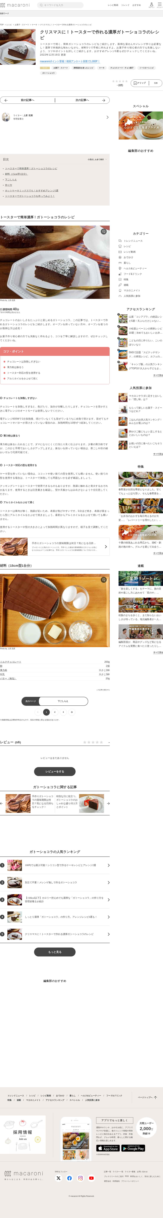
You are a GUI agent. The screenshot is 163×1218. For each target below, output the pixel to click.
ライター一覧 (118, 1172)
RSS (127, 1176)
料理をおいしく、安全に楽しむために (145, 1176)
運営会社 (107, 1181)
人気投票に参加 (92, 1100)
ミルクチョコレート (10, 662)
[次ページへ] (71, 712)
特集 (9, 1100)
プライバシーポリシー (130, 1181)
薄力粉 (3, 670)
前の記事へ (27, 100)
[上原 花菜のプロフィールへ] (55, 117)
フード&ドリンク (114, 1095)
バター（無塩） (8, 678)
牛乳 (2, 674)
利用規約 (116, 1181)
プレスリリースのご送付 (114, 1176)
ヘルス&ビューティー (91, 1095)
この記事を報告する (103, 690)
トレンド (125, 5)
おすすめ (136, 5)
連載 (19, 1100)
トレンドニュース (15, 1095)
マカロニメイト (33, 1100)
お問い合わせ (142, 1172)
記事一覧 (107, 1172)
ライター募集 (130, 1172)
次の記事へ (82, 100)
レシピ (32, 1095)
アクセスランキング (55, 1100)
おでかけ (60, 1095)
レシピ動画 (113, 5)
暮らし (72, 1095)
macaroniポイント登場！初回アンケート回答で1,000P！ (70, 61)
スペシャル (74, 1100)
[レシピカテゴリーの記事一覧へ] (45, 68)
